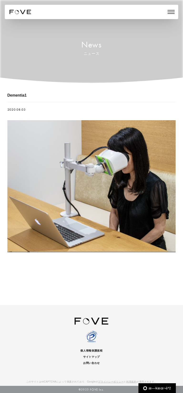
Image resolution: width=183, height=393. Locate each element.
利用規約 (131, 381)
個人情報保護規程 (91, 350)
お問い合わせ (91, 363)
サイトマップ (91, 356)
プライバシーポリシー (111, 381)
